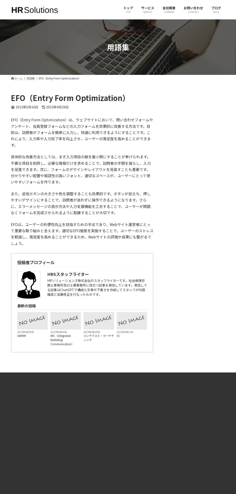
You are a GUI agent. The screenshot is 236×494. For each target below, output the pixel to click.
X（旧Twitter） (133, 426)
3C (118, 336)
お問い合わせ (77, 443)
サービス (74, 434)
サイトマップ (77, 458)
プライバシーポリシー (83, 467)
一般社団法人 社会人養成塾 (196, 438)
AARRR (21, 336)
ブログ (73, 450)
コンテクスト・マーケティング (98, 338)
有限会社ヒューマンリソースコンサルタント (202, 428)
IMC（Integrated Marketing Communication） (62, 340)
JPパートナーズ (189, 446)
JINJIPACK (186, 454)
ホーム (73, 426)
